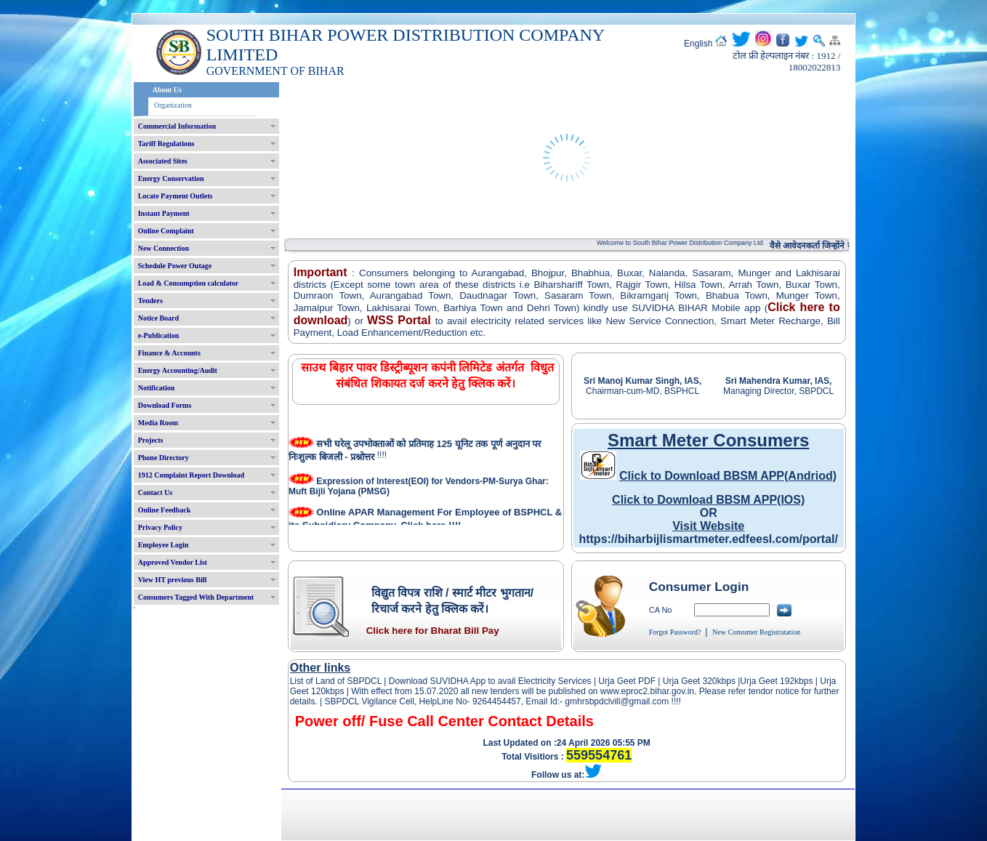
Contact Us (155, 492)
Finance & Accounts (169, 353)
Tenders (150, 301)
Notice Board (158, 318)
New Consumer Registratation (756, 632)
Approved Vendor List (172, 562)
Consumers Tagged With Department (196, 597)
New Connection (163, 248)
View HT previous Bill (172, 580)
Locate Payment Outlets (175, 196)
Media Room (158, 423)
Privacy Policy (160, 527)
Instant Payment (164, 213)
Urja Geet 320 (690, 681)
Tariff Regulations (166, 144)
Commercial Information (177, 126)
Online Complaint (166, 231)
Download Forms (165, 405)
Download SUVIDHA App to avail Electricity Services (489, 681)
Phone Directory (163, 458)
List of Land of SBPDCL (336, 681)
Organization (173, 105)
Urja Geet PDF (627, 681)
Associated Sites (163, 161)
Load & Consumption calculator (188, 283)
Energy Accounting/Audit (177, 370)
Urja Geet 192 (767, 681)
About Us (167, 90)
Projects (151, 440)
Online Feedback (164, 510)
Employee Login (163, 545)
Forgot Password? (675, 632)
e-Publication (159, 335)
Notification (156, 388)
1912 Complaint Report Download (191, 475)
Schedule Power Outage (175, 266)
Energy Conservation (171, 178)
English (698, 44)
